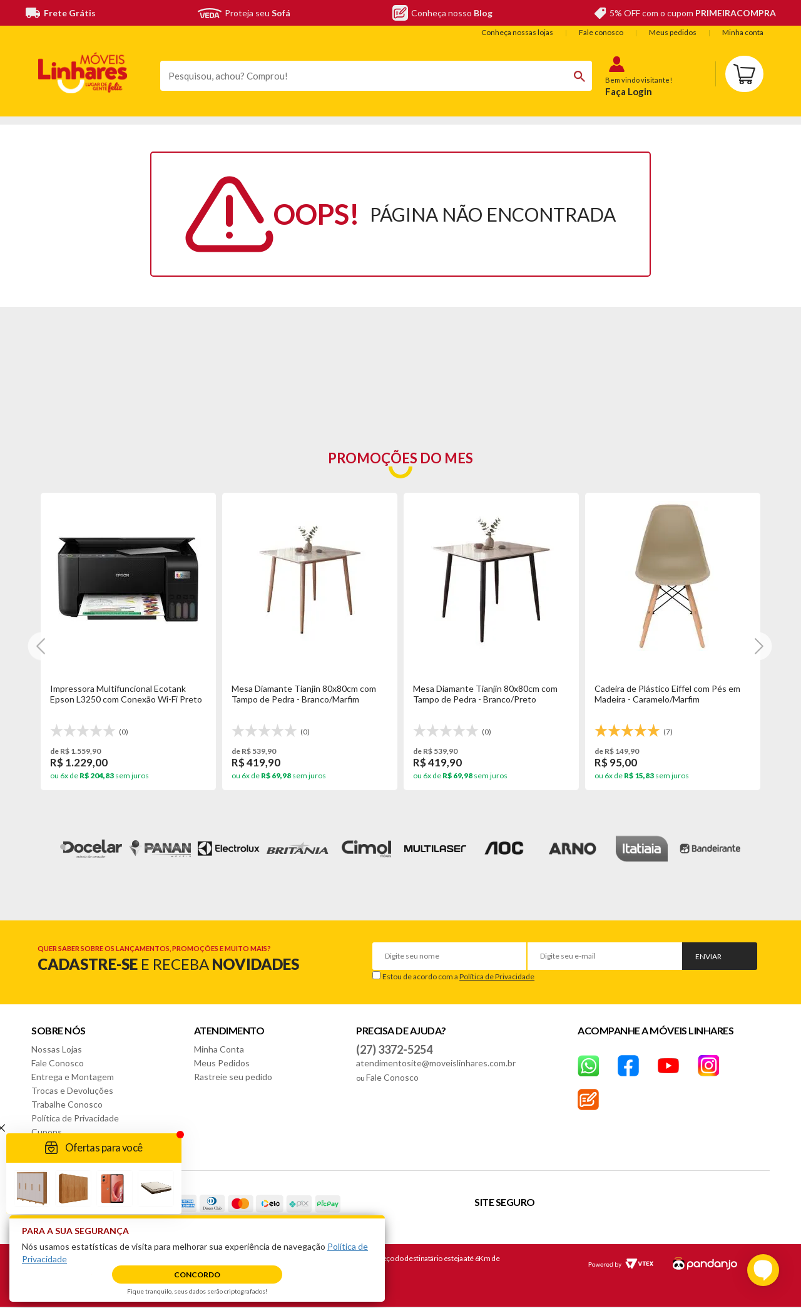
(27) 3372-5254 (394, 1049)
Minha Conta (219, 1049)
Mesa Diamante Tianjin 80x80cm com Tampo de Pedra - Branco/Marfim (304, 693)
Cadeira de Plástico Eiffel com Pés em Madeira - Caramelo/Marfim (667, 693)
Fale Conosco (57, 1063)
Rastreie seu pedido (233, 1076)
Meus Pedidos (222, 1063)
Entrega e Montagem (72, 1076)
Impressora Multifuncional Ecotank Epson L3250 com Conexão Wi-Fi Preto (126, 693)
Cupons (46, 1131)
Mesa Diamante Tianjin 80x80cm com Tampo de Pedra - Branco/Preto (485, 693)
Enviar (708, 956)
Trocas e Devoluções (72, 1090)
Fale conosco (601, 32)
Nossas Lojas (56, 1049)
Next (773, 849)
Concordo (197, 1274)
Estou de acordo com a (458, 976)
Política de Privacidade (496, 976)
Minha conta (742, 32)
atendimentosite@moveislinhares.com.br (436, 1063)
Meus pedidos (672, 32)
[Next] (42, 646)
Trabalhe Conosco (67, 1104)
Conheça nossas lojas (517, 32)
